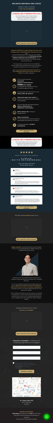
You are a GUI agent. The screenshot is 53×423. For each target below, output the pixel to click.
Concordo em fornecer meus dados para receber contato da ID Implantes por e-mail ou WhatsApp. (26, 365)
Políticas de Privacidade (30, 419)
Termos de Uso (20, 419)
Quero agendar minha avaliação (26, 43)
